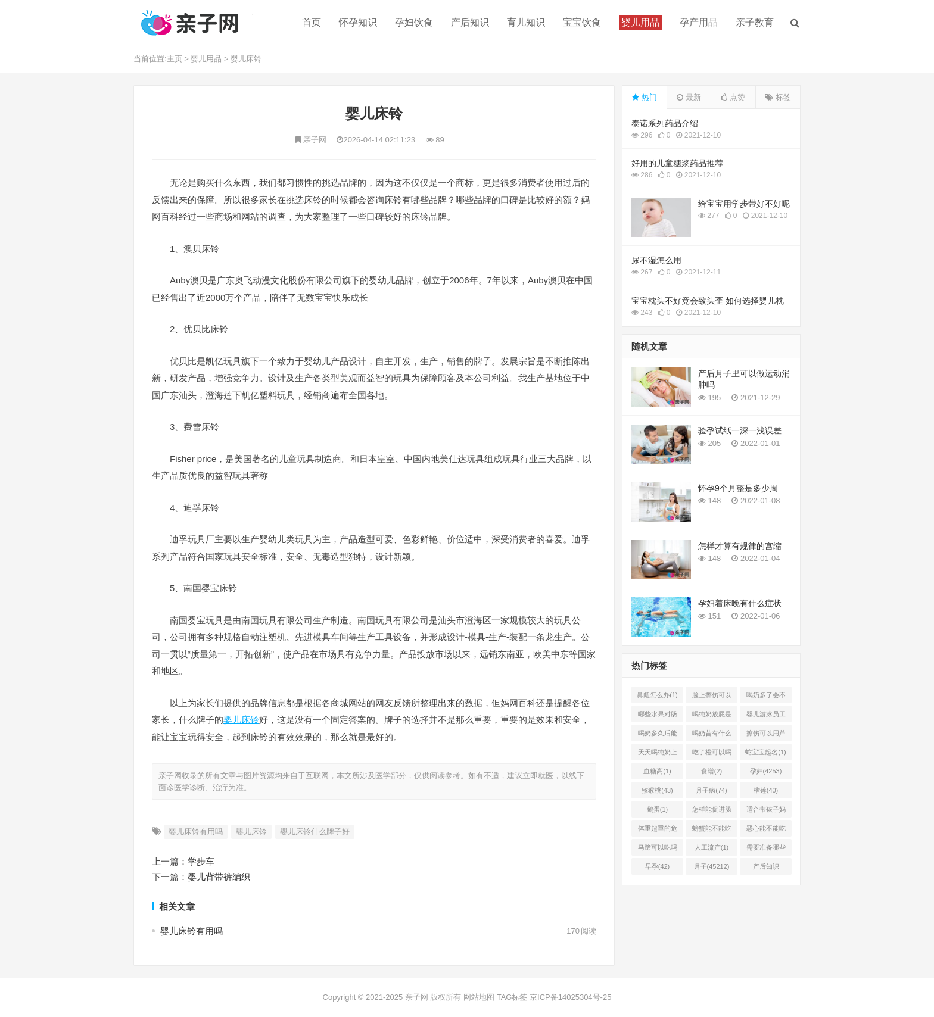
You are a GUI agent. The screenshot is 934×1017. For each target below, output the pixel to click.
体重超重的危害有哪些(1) (657, 831)
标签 (778, 97)
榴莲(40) (766, 790)
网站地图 (478, 997)
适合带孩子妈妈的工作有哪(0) (766, 812)
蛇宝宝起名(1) (765, 752)
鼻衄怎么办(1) (657, 694)
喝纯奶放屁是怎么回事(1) (711, 716)
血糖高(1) (657, 771)
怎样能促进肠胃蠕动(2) (711, 812)
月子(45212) (712, 866)
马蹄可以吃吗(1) (657, 850)
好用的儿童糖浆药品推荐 (677, 163)
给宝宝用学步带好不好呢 (744, 203)
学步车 (201, 861)
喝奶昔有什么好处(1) (711, 735)
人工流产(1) (711, 847)
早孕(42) (657, 866)
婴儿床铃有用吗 (196, 831)
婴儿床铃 (246, 58)
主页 (174, 58)
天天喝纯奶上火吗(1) (657, 754)
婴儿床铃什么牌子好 (315, 831)
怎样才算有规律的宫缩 (740, 546)
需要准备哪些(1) (766, 850)
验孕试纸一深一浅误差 (740, 430)
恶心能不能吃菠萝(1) (766, 831)
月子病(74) (711, 790)
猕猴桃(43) (657, 790)
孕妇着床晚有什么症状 (740, 603)
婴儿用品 (206, 58)
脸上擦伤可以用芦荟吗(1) (711, 697)
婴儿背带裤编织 (219, 877)
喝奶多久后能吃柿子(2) (657, 735)
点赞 (733, 97)
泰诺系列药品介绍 (664, 123)
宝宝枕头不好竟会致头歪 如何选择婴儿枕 (707, 300)
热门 (644, 97)
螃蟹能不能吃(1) (711, 831)
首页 (311, 22)
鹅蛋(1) (657, 809)
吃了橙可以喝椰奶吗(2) (711, 754)
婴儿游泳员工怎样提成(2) (766, 716)
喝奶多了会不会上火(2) (766, 697)
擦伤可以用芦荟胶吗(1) (766, 735)
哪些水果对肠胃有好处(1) (657, 716)
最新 (689, 97)
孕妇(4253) (766, 771)
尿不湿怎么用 (656, 260)
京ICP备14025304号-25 (570, 997)
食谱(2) (711, 771)
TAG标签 (512, 997)
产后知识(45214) (766, 869)
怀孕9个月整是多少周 (738, 488)
